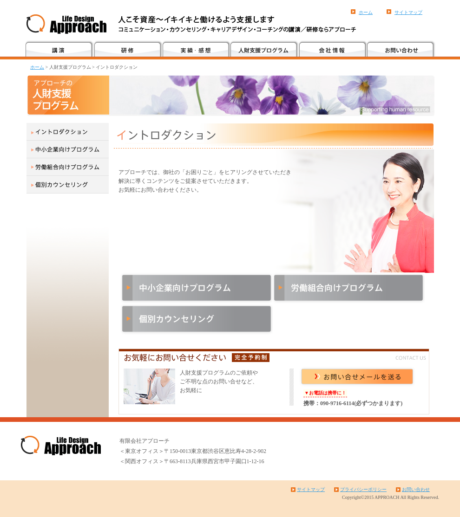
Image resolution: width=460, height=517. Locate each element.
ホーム (366, 12)
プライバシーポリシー (363, 489)
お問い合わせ (416, 489)
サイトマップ (408, 12)
